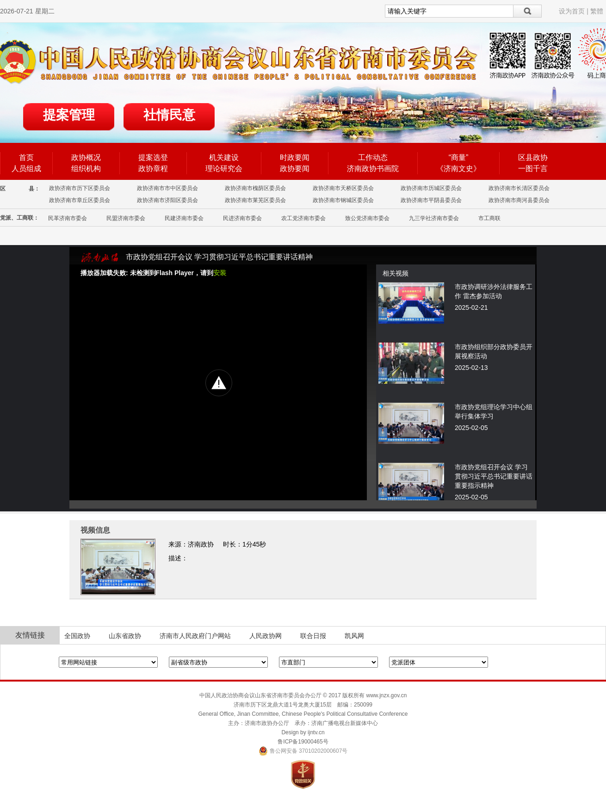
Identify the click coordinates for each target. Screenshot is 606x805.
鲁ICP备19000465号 (303, 741)
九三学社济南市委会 (434, 218)
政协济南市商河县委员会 (519, 200)
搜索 (527, 11)
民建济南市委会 (184, 218)
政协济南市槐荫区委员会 (255, 188)
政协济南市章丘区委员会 (79, 200)
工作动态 (373, 157)
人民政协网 (265, 635)
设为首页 (572, 11)
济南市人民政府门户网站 (195, 635)
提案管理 (69, 115)
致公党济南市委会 (367, 218)
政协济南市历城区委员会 (431, 188)
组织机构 (86, 168)
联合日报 (313, 635)
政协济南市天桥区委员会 (343, 188)
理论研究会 (223, 168)
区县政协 (533, 157)
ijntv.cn (316, 732)
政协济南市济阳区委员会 (167, 200)
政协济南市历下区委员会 (79, 188)
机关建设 (224, 157)
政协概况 (86, 157)
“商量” (459, 157)
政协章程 (153, 168)
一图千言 (533, 168)
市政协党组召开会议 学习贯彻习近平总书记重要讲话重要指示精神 (493, 476)
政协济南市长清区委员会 (519, 188)
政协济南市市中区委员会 (167, 188)
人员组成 (26, 168)
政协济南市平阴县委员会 (431, 200)
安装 (219, 273)
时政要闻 (294, 157)
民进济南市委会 (242, 218)
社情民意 (169, 115)
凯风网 (354, 635)
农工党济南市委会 (303, 218)
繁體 (596, 11)
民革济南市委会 (67, 218)
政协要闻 (294, 168)
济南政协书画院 (373, 168)
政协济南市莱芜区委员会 (255, 200)
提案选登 (153, 157)
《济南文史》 (458, 168)
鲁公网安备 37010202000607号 (303, 751)
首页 (26, 157)
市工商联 (489, 218)
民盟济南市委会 (125, 218)
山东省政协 (125, 635)
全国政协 (77, 635)
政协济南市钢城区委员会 (343, 200)
